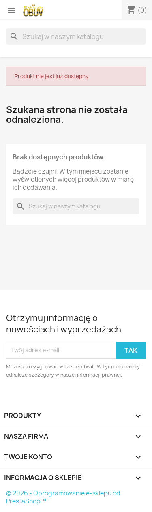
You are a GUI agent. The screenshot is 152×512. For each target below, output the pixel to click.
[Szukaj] (76, 36)
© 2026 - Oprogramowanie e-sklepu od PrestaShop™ (63, 497)
